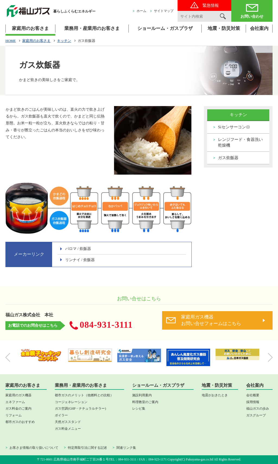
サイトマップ (163, 11)
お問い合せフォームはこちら (221, 320)
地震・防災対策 (224, 28)
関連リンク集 (126, 448)
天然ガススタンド (68, 422)
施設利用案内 (142, 395)
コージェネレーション (71, 402)
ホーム (141, 11)
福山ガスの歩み (257, 408)
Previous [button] (7, 357)
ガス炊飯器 (228, 158)
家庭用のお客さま (30, 28)
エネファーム (15, 402)
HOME (10, 41)
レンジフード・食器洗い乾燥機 (240, 142)
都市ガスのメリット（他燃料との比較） (84, 395)
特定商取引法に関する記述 (87, 448)
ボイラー (61, 415)
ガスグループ (256, 415)
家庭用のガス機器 (18, 395)
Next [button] (270, 357)
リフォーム (13, 415)
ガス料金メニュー (68, 429)
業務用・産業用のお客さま (92, 28)
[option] (41, 355)
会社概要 (252, 395)
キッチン (64, 41)
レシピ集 (138, 408)
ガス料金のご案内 (18, 408)
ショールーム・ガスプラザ (165, 28)
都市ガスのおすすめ (20, 422)
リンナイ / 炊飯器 (80, 260)
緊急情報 (211, 5)
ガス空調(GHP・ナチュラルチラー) (80, 408)
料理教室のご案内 (145, 402)
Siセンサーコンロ (234, 127)
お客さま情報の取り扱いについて (34, 448)
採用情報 (252, 402)
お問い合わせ (252, 16)
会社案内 (259, 28)
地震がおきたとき (215, 395)
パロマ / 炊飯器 (78, 249)
